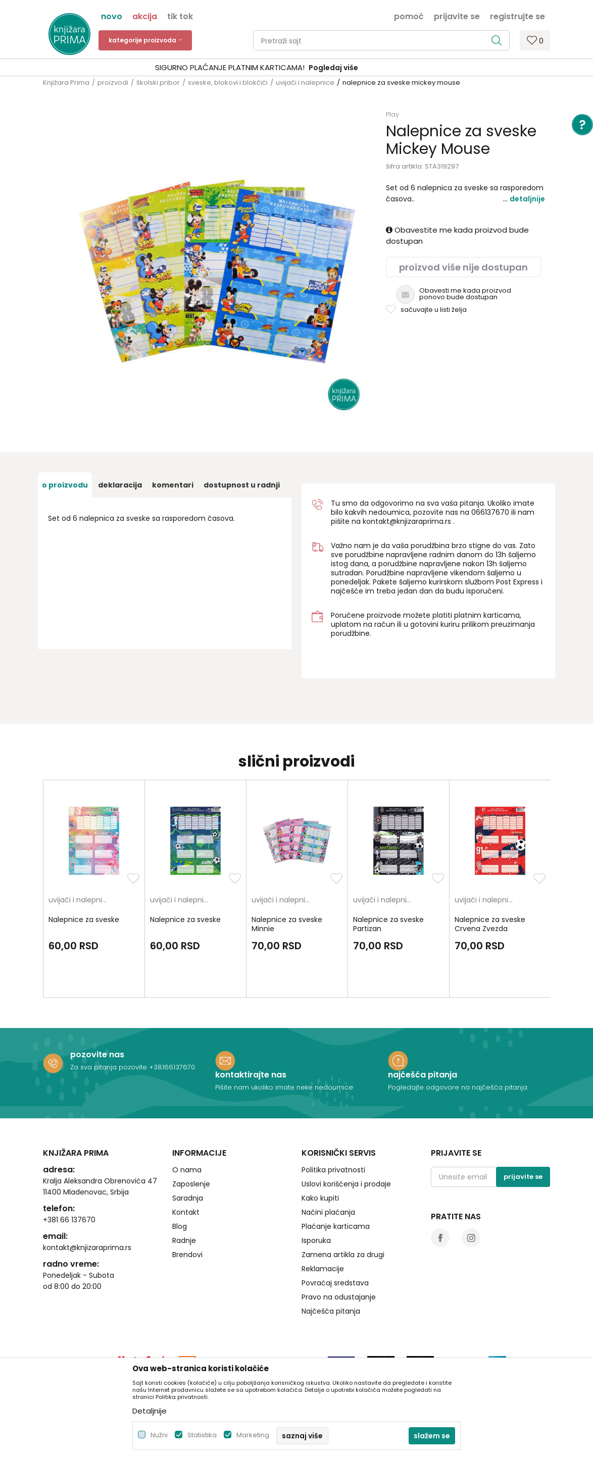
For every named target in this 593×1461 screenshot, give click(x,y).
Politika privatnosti (333, 1170)
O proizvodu (65, 485)
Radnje (184, 1240)
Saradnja (187, 1198)
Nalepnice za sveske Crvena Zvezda (490, 924)
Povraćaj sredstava (335, 1283)
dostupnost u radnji (242, 485)
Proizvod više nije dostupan (463, 267)
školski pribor (158, 82)
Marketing (252, 1435)
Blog (179, 1226)
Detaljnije (527, 199)
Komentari (172, 485)
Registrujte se (517, 16)
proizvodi (112, 82)
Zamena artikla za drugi (343, 1255)
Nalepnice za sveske (83, 919)
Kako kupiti (320, 1198)
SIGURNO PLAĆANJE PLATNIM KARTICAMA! (269, 67)
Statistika (202, 1435)
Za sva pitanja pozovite (109, 1067)
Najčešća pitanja (331, 1311)
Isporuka (316, 1240)
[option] (296, 68)
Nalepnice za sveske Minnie (287, 924)
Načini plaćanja (328, 1212)
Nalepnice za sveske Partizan (388, 924)
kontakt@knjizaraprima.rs (407, 521)
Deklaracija (120, 485)
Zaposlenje (191, 1184)
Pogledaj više (373, 68)
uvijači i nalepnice (305, 82)
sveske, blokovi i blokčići (228, 82)
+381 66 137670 (69, 1220)
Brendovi (187, 1255)
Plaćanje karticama (336, 1226)
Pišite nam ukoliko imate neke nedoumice (284, 1087)
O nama (187, 1170)
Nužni (159, 1435)
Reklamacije (323, 1269)
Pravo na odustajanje (339, 1297)
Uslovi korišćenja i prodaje (346, 1184)
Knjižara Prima (66, 82)
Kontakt (186, 1212)
